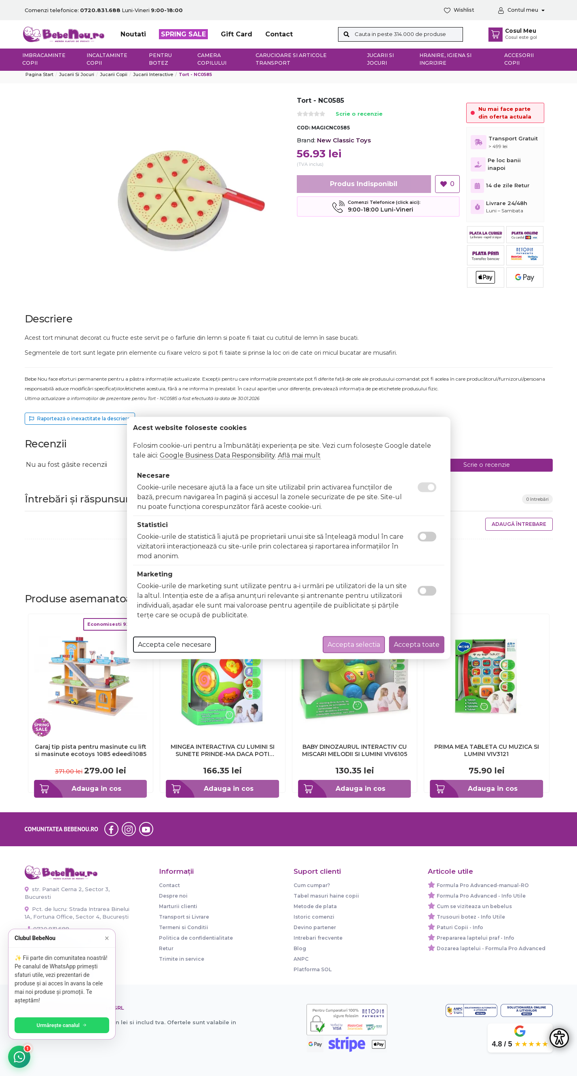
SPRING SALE (183, 34)
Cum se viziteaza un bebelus (474, 906)
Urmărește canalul (65, 1025)
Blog (300, 948)
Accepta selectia (354, 644)
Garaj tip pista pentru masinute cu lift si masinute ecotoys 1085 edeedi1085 (90, 750)
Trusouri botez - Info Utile (471, 917)
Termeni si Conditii (183, 927)
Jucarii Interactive (153, 74)
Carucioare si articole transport (291, 59)
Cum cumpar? (312, 885)
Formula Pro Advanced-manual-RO (483, 885)
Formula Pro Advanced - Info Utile (481, 896)
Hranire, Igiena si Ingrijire (445, 59)
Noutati (133, 34)
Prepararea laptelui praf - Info (475, 938)
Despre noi (173, 896)
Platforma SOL (313, 969)
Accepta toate (417, 644)
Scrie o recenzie (359, 114)
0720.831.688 (47, 929)
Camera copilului (211, 59)
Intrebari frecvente (318, 938)
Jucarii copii (113, 74)
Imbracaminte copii (44, 59)
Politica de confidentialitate (196, 938)
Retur (166, 948)
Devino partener (315, 927)
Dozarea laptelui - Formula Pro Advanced (491, 948)
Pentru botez (160, 59)
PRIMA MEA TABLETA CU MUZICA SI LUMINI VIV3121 (486, 750)
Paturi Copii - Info (460, 927)
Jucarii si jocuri (380, 59)
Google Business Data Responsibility (217, 455)
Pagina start (39, 74)
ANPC (301, 959)
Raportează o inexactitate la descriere (80, 418)
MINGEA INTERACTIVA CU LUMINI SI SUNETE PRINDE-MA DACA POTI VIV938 (223, 750)
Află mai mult (299, 455)
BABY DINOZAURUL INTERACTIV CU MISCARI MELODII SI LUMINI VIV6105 (354, 750)
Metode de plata (315, 906)
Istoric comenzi (314, 917)
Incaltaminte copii (107, 59)
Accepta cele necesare (174, 644)
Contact (279, 34)
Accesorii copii (519, 59)
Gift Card (236, 34)
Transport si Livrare (184, 917)
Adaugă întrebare (519, 524)
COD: (303, 128)
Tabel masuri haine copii (326, 896)
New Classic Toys (344, 140)
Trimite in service (181, 959)
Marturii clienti (178, 906)
